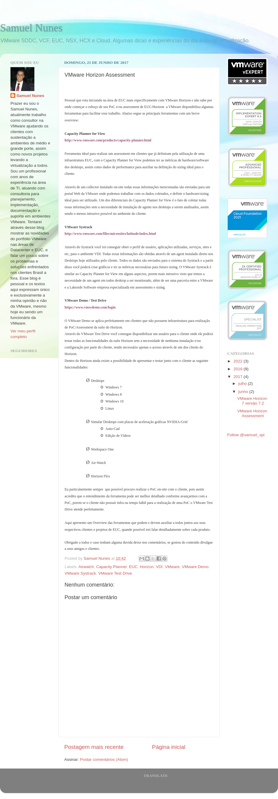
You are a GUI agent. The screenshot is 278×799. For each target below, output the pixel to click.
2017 (238, 376)
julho (243, 383)
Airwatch (86, 566)
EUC (133, 566)
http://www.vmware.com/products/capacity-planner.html (108, 140)
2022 (238, 361)
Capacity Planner (111, 566)
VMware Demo (195, 566)
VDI (159, 566)
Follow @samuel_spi (246, 435)
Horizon (147, 566)
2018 (238, 369)
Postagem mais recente (93, 747)
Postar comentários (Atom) (104, 759)
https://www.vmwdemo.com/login (90, 307)
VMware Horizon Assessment (252, 413)
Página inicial (168, 747)
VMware (172, 566)
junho (243, 391)
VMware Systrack (80, 573)
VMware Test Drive (115, 573)
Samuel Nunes (31, 28)
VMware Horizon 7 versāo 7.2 (252, 400)
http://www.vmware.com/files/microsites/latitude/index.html (110, 234)
